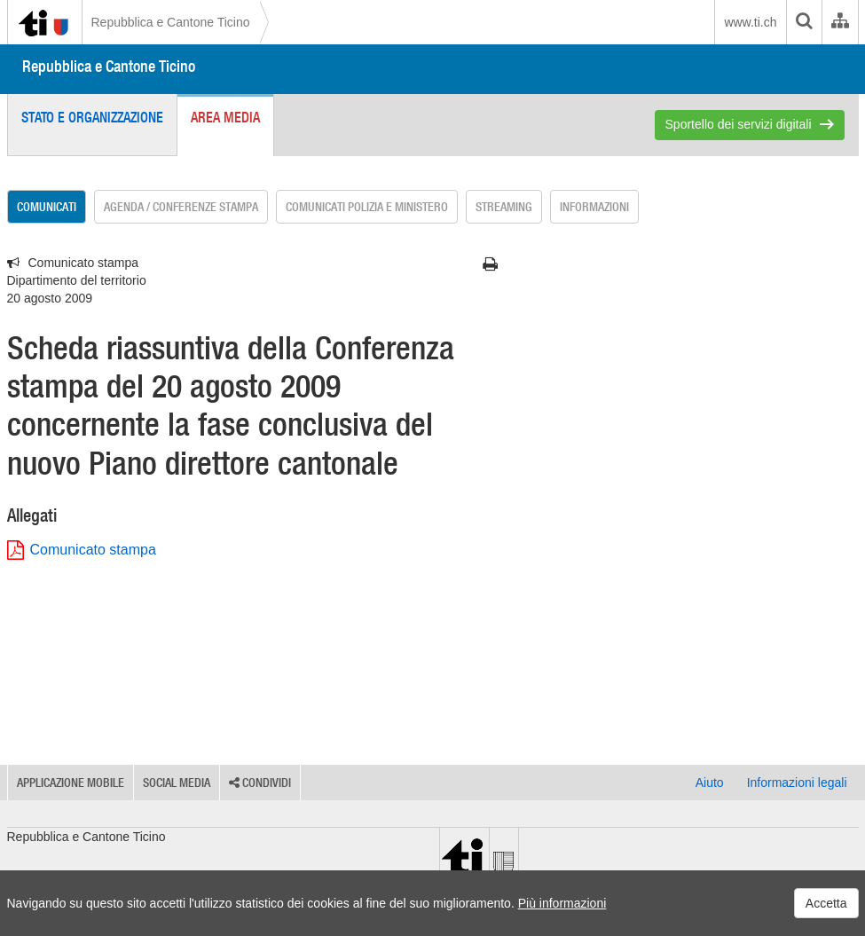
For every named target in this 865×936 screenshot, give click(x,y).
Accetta (826, 903)
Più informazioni (562, 903)
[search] (804, 22)
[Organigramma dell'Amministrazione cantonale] (840, 22)
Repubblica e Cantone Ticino (170, 22)
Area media (225, 117)
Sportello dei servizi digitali (738, 124)
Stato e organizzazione (92, 117)
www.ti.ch (750, 22)
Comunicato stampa (81, 550)
